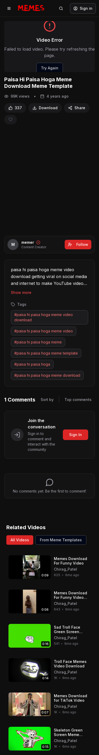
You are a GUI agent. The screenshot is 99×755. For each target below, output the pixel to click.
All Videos (20, 540)
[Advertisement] (49, 180)
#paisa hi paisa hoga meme (38, 342)
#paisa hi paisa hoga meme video (43, 331)
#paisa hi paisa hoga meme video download (43, 317)
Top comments (78, 399)
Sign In (75, 434)
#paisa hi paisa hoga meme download (47, 375)
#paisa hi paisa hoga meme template (46, 353)
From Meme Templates (61, 540)
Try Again (49, 68)
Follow (78, 244)
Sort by (47, 399)
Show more (21, 292)
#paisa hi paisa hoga (32, 364)
